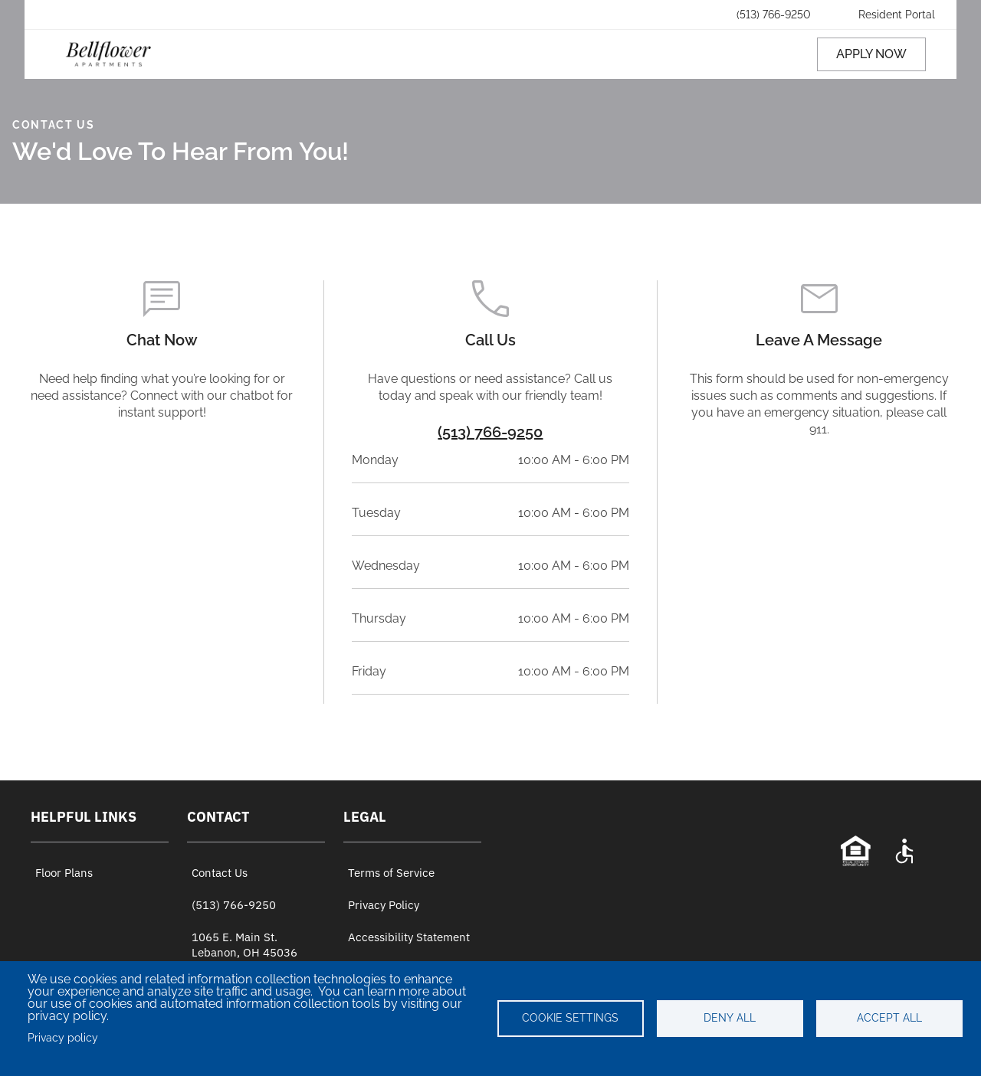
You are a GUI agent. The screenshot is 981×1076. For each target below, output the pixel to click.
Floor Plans (64, 872)
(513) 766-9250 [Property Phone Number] (490, 432)
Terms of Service (391, 872)
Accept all (889, 1018)
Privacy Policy (383, 905)
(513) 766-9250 (234, 905)
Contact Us (220, 872)
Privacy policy (63, 1038)
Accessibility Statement (409, 937)
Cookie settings (570, 1018)
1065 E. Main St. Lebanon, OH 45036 (244, 945)
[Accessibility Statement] (904, 851)
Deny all (730, 1018)
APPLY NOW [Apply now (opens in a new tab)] (871, 54)
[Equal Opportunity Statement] (855, 851)
